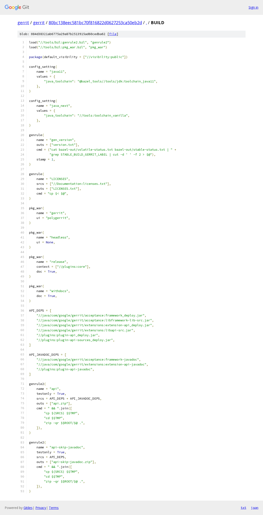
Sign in (253, 7)
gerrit (23, 22)
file (113, 34)
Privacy (40, 507)
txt (243, 507)
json (254, 507)
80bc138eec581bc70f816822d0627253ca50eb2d (95, 22)
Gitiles (28, 507)
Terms (54, 507)
